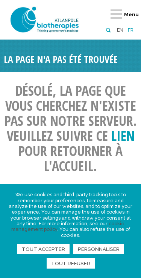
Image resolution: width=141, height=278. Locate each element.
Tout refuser (70, 263)
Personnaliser (99, 249)
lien (123, 136)
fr (130, 30)
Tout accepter (43, 249)
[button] (108, 30)
